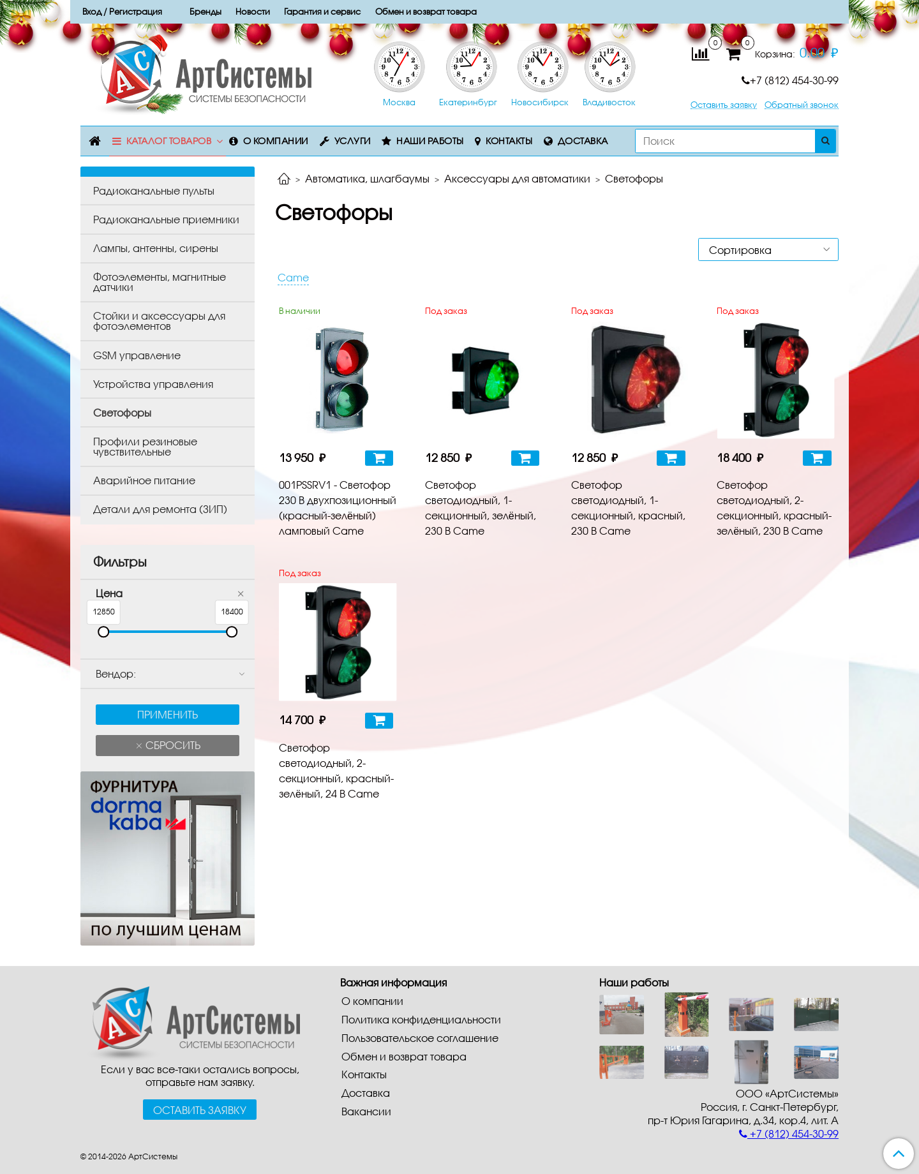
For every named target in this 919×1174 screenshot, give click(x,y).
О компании (275, 140)
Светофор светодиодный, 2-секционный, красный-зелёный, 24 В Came (336, 770)
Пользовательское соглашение (419, 1038)
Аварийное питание (144, 480)
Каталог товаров (169, 140)
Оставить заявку (724, 105)
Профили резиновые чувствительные (145, 446)
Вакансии (366, 1111)
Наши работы (430, 140)
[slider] (103, 631)
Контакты (509, 140)
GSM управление (137, 355)
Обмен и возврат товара (404, 1056)
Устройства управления (153, 384)
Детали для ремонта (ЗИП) (160, 509)
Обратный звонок (802, 105)
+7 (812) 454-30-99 (790, 80)
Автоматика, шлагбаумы (367, 178)
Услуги (352, 140)
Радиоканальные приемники (166, 219)
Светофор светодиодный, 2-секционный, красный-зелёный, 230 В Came (774, 508)
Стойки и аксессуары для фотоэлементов (159, 320)
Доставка (583, 140)
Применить (167, 714)
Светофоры (122, 412)
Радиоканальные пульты (153, 190)
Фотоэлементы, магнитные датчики (159, 282)
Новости (252, 11)
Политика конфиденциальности (421, 1019)
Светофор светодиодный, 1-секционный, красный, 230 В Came (628, 508)
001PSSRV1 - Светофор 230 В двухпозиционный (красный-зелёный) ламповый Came (337, 508)
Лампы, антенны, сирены (155, 248)
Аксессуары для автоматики (517, 178)
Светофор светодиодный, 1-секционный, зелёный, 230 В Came (480, 508)
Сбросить (171, 745)
